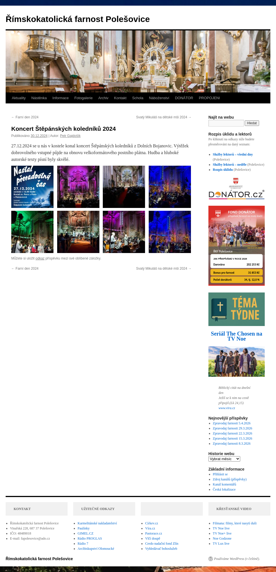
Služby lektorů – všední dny (233, 154)
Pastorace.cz (153, 533)
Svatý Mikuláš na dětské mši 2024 (164, 117)
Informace (60, 98)
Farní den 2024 (25, 117)
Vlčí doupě (152, 538)
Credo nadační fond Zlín (162, 544)
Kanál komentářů (224, 484)
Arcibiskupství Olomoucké (96, 549)
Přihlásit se (220, 474)
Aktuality (19, 98)
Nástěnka (39, 98)
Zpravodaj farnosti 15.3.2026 (232, 438)
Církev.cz (151, 523)
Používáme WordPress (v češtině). (237, 559)
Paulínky (84, 528)
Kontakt (120, 98)
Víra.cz (150, 528)
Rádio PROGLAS (90, 538)
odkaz (39, 258)
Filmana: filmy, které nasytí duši (235, 523)
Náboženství (159, 98)
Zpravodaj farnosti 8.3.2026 (232, 443)
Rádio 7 (83, 544)
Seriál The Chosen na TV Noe (236, 336)
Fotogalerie (83, 98)
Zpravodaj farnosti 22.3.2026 (232, 433)
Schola (137, 98)
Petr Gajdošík (70, 136)
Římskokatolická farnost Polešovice (78, 19)
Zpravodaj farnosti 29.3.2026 (232, 428)
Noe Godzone (222, 538)
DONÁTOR (184, 98)
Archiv (103, 98)
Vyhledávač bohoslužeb (161, 549)
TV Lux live (221, 544)
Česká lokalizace (224, 489)
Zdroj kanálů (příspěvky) (230, 479)
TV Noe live (221, 528)
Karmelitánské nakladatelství (97, 523)
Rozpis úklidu (223, 170)
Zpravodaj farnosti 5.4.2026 (232, 423)
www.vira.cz (227, 408)
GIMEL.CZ (86, 533)
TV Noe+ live (222, 533)
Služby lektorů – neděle (230, 165)
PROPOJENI (209, 98)
